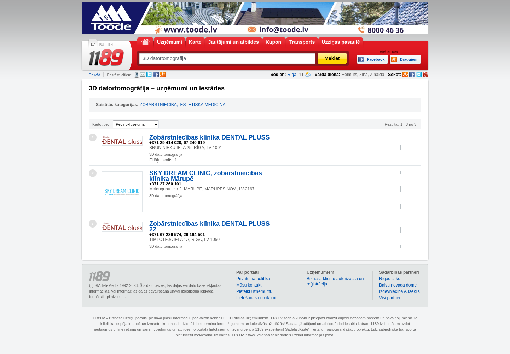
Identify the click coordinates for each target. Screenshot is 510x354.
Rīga (292, 74)
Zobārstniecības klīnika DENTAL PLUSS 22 (209, 226)
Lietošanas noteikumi (256, 297)
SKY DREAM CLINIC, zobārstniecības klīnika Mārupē (205, 176)
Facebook (156, 74)
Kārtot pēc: (101, 124)
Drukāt (94, 75)
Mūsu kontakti (249, 285)
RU (101, 44)
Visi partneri (390, 297)
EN (110, 44)
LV (93, 44)
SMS (136, 75)
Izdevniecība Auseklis (399, 291)
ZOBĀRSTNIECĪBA (158, 104)
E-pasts (142, 74)
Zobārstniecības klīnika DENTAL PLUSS (209, 137)
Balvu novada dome (398, 285)
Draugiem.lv (163, 74)
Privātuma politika (253, 278)
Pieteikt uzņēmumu (254, 291)
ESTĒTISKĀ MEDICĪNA (202, 104)
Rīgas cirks (389, 278)
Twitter (149, 74)
